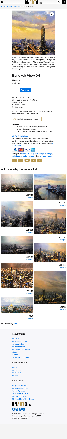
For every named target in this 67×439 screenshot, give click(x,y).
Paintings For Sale (19, 156)
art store (9, 6)
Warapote (17, 6)
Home (3, 6)
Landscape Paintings (43, 154)
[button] (52, 14)
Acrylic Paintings (28, 154)
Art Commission (46, 156)
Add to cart (25, 90)
